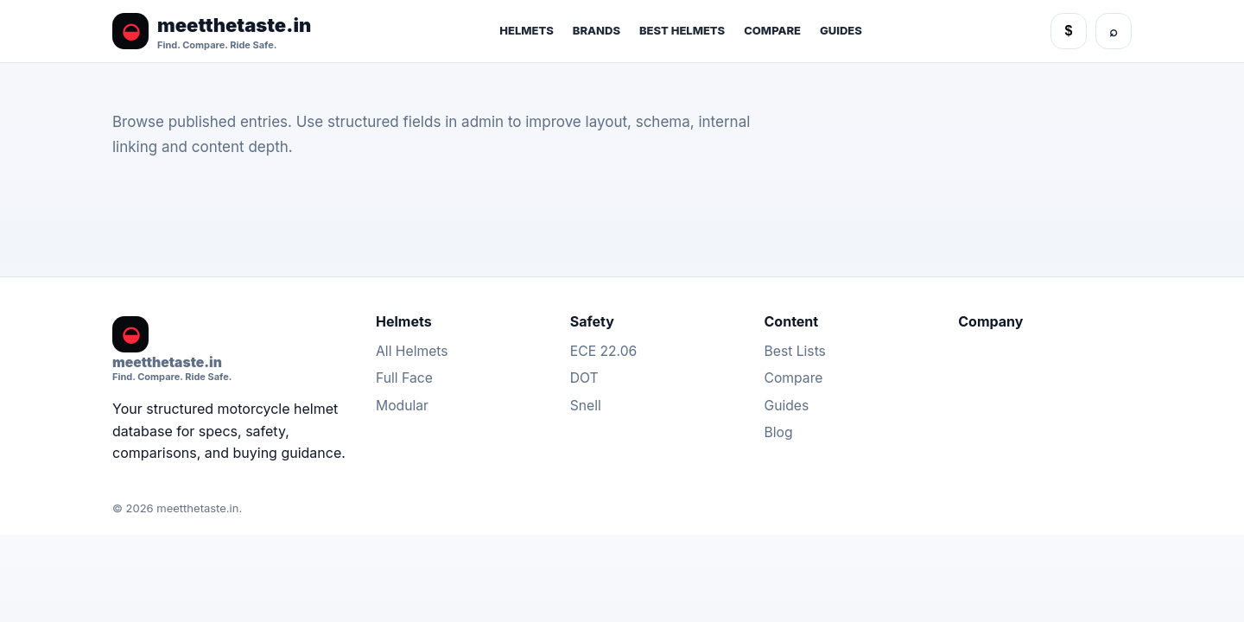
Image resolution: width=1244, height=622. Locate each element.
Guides (841, 30)
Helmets (526, 30)
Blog (779, 432)
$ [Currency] (1069, 30)
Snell (585, 405)
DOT (584, 378)
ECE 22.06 (604, 351)
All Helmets (412, 351)
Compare (772, 30)
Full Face (404, 378)
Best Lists (795, 351)
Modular (402, 405)
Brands (596, 30)
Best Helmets (682, 30)
